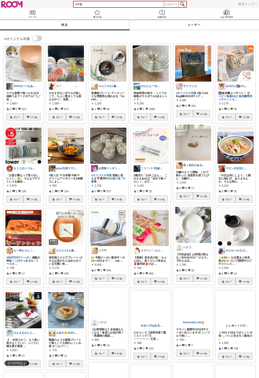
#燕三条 (115, 178)
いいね (33, 117)
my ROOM (226, 13)
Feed (32, 13)
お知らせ (162, 13)
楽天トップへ (247, 4)
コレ (16, 117)
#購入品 (53, 175)
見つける (97, 13)
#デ (198, 96)
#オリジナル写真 (101, 175)
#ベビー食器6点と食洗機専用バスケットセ (235, 96)
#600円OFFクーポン (18, 257)
